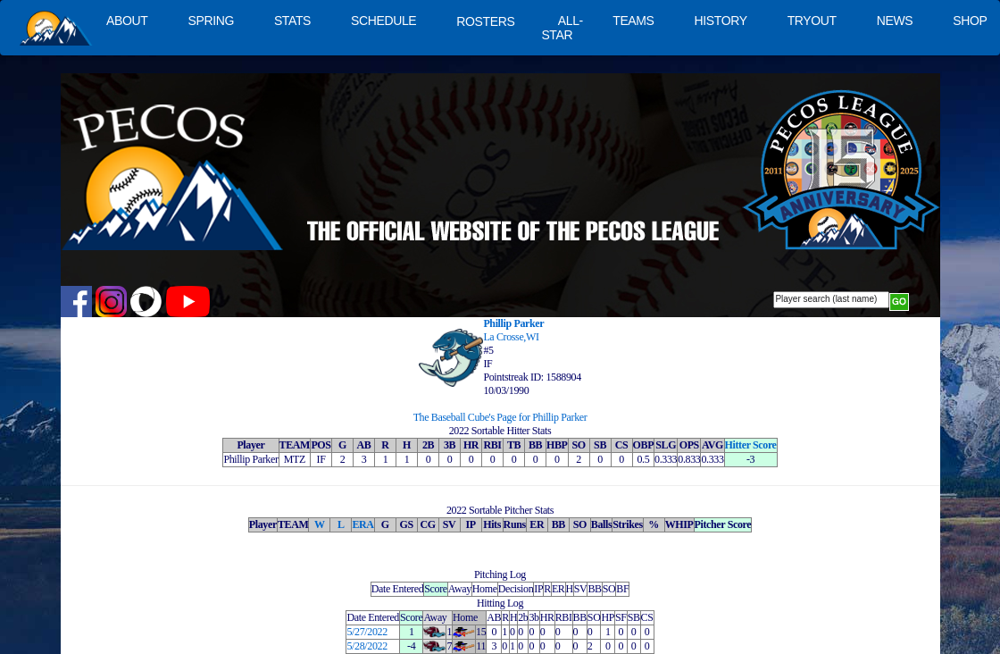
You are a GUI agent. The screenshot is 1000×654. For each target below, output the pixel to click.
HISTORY (721, 20)
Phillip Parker (513, 323)
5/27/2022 (366, 631)
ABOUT (126, 20)
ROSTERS (485, 21)
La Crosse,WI (510, 337)
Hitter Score (751, 445)
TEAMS (633, 20)
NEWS (895, 20)
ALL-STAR (561, 27)
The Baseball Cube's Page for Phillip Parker (500, 417)
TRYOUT (812, 20)
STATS (292, 20)
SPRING (210, 20)
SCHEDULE (383, 20)
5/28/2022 (366, 646)
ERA (362, 524)
